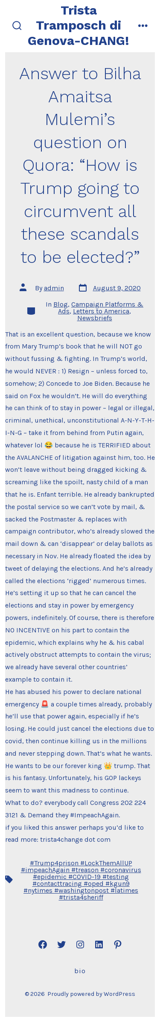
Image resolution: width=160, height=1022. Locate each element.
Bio (80, 971)
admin (54, 288)
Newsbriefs (94, 318)
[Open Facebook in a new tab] (42, 944)
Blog (60, 304)
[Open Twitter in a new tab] (61, 944)
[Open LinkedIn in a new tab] (99, 944)
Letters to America (101, 311)
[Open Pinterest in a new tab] (117, 944)
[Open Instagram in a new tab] (80, 944)
